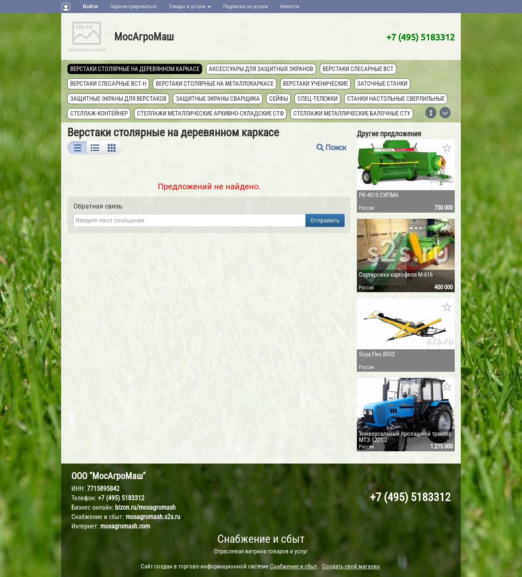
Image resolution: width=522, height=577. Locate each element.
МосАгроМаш (144, 37)
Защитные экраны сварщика (218, 98)
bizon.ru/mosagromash (145, 507)
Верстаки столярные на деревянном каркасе (134, 69)
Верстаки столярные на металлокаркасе (215, 83)
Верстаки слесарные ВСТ (358, 69)
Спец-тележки (317, 98)
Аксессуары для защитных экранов (261, 69)
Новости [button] (289, 6)
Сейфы (278, 98)
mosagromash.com (125, 526)
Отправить (325, 220)
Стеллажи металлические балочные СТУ (351, 113)
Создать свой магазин (351, 566)
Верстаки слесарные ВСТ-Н (108, 83)
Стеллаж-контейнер (99, 113)
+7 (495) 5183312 (420, 36)
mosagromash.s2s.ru (153, 517)
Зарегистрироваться (133, 6)
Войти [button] (90, 6)
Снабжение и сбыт (261, 539)
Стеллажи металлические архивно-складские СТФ (210, 113)
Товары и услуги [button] (189, 6)
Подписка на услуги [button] (245, 6)
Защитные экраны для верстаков (118, 98)
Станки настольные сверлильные (396, 98)
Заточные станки (382, 83)
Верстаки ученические (315, 83)
